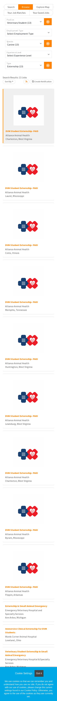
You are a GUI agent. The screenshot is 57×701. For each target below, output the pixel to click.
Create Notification (42, 81)
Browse (25, 6)
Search (11, 6)
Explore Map (42, 6)
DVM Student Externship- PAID (22, 131)
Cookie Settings (23, 673)
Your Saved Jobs (41, 12)
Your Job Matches (17, 12)
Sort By (8, 81)
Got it (39, 673)
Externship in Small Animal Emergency (26, 606)
